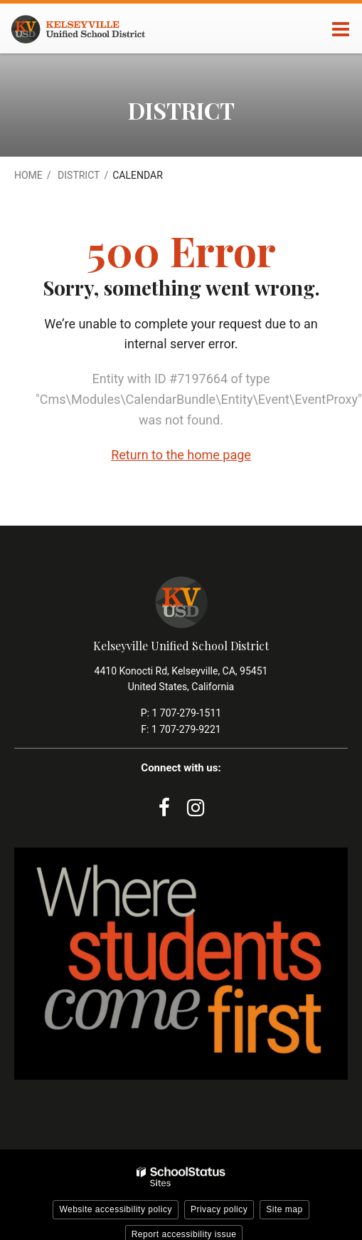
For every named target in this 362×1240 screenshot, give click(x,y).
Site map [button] (284, 1209)
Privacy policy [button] (219, 1209)
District (79, 175)
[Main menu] (340, 28)
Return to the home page (181, 454)
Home (28, 175)
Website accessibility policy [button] (115, 1209)
